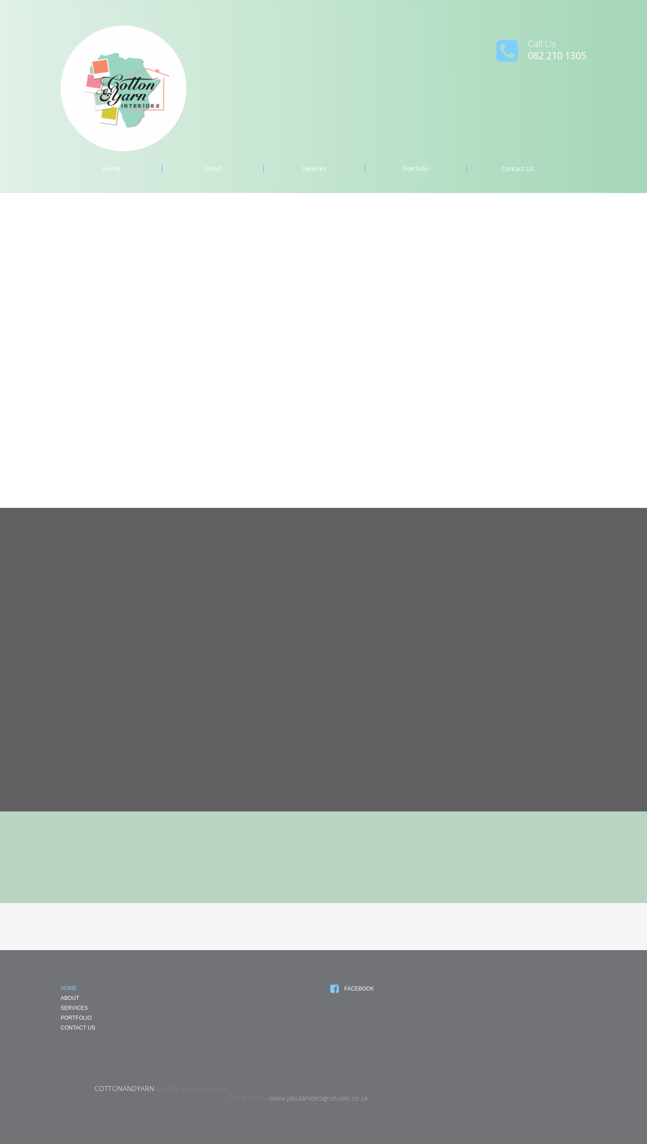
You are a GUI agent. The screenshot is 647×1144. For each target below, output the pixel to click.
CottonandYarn (124, 1088)
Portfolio (416, 169)
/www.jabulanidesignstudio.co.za (318, 1097)
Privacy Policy (207, 1088)
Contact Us (517, 169)
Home (111, 169)
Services (314, 169)
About (213, 169)
